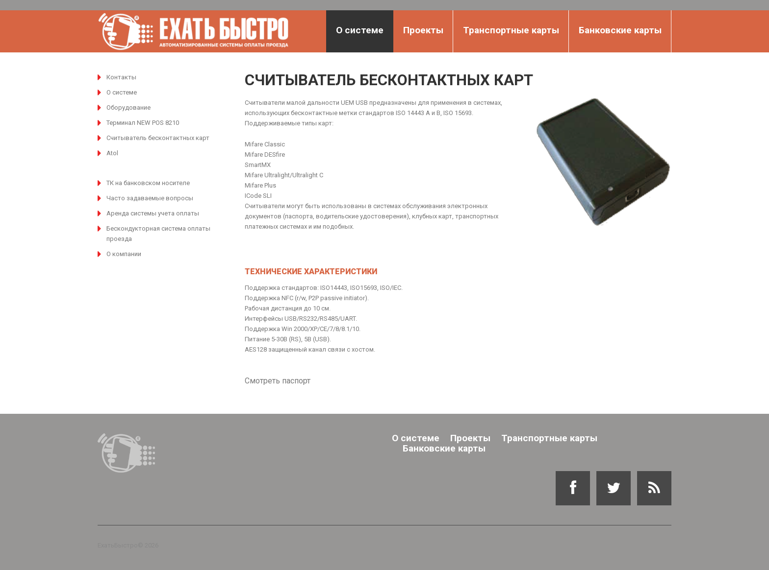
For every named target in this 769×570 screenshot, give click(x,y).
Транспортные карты (511, 30)
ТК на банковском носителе (148, 183)
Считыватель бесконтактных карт (157, 138)
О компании (123, 254)
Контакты (121, 77)
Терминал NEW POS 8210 (142, 122)
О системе (360, 30)
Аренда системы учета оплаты (152, 213)
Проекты (423, 30)
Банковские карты (620, 30)
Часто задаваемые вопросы (149, 198)
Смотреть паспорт (277, 380)
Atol (112, 153)
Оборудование (128, 107)
